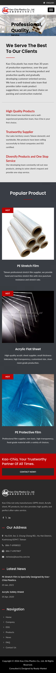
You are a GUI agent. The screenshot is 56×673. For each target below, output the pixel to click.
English (50, 3)
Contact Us (11, 647)
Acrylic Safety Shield (13, 592)
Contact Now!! (28, 472)
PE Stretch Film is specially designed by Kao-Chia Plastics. (26, 578)
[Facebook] (3, 517)
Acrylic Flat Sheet (28, 349)
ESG (8, 627)
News (8, 637)
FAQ (8, 642)
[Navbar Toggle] (51, 9)
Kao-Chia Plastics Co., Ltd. (32, 661)
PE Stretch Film (28, 266)
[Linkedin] (9, 517)
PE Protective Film (28, 432)
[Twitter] (6, 517)
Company (10, 622)
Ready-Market (40, 668)
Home (8, 617)
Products (10, 632)
